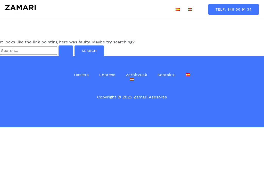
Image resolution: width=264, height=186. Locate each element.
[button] (233, 9)
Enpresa (103, 9)
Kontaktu (158, 9)
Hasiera (79, 9)
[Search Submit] (66, 50)
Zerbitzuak (130, 9)
